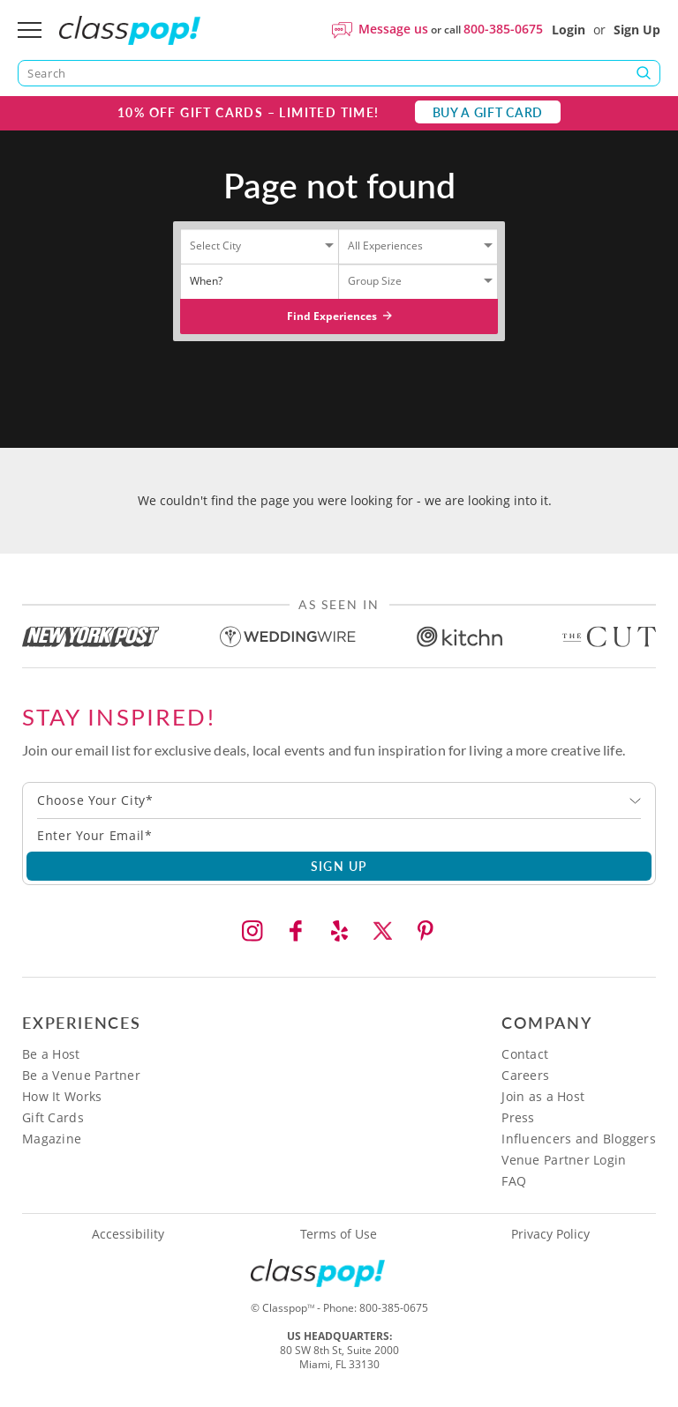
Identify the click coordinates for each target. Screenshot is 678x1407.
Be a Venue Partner (81, 1075)
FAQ (513, 1180)
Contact (524, 1054)
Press (517, 1117)
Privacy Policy (550, 1234)
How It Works (62, 1096)
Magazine (51, 1138)
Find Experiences (339, 316)
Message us (393, 28)
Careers (525, 1075)
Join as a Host (542, 1096)
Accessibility (128, 1234)
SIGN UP (339, 866)
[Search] (339, 73)
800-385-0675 (503, 28)
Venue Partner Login (563, 1159)
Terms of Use (338, 1234)
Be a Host (51, 1054)
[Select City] (243, 249)
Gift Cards (53, 1117)
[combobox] (339, 800)
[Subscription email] (339, 835)
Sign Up (637, 29)
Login (568, 29)
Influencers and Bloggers (578, 1138)
